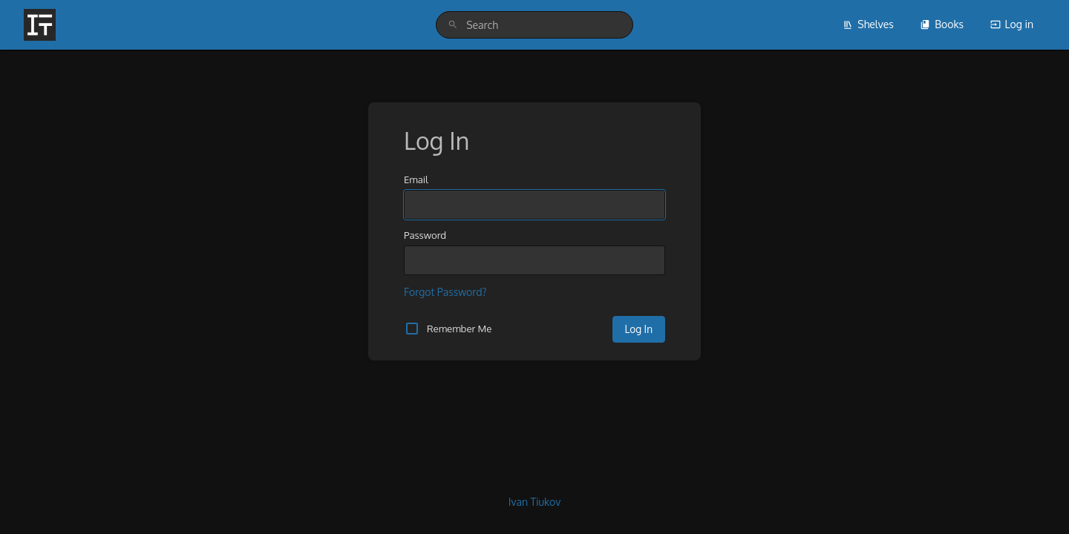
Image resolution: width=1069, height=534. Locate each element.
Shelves (868, 24)
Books (942, 24)
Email (416, 179)
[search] (534, 25)
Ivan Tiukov (534, 501)
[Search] (453, 25)
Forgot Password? (445, 292)
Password (425, 234)
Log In (639, 329)
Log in (1011, 24)
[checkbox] (412, 328)
